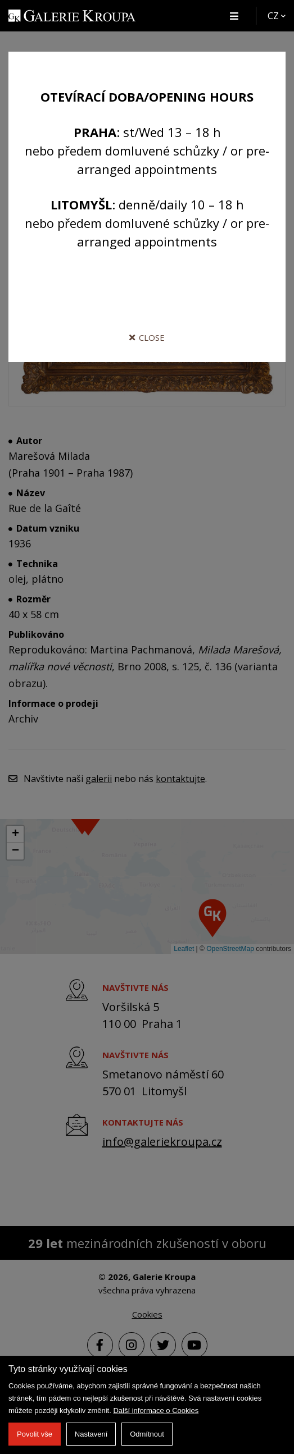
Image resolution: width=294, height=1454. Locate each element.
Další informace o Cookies (155, 1410)
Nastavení (91, 1434)
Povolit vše (34, 1434)
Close (147, 337)
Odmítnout (147, 1434)
